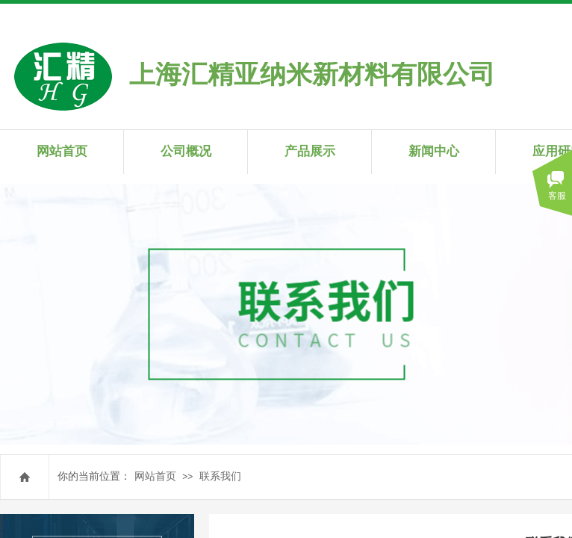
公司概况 (186, 151)
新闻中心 (433, 151)
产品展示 (310, 151)
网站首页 (155, 476)
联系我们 (220, 476)
